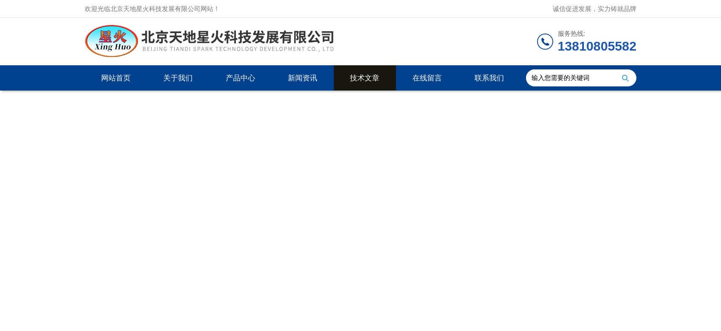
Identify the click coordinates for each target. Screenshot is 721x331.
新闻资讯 (302, 78)
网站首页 (116, 78)
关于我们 (178, 78)
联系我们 (489, 78)
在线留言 (427, 78)
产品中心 (240, 78)
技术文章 (364, 78)
